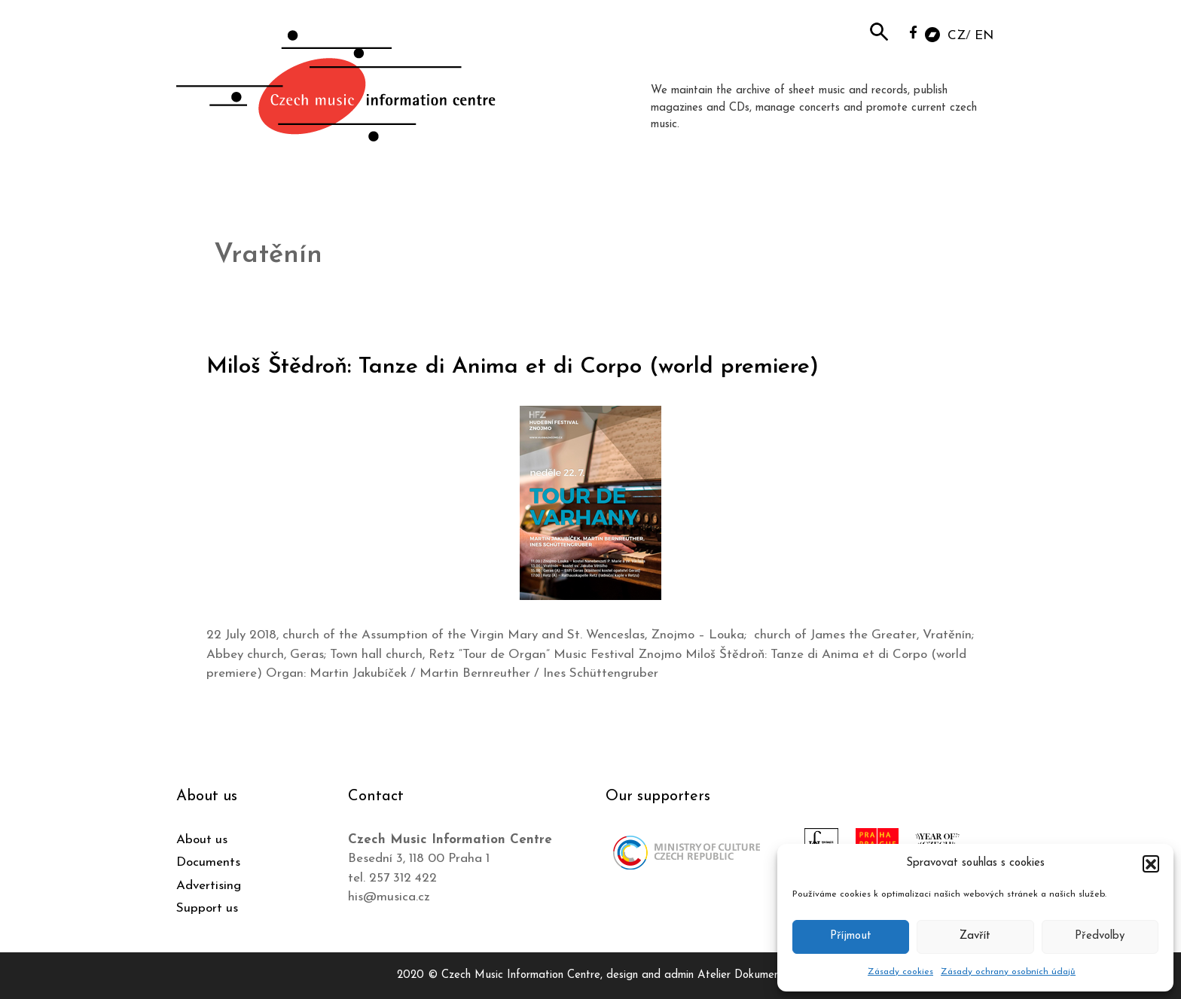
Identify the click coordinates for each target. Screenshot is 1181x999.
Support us (207, 908)
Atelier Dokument (740, 975)
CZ (957, 35)
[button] (1150, 863)
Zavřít (975, 936)
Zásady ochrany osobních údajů (1008, 971)
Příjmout (850, 936)
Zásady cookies (900, 971)
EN (984, 35)
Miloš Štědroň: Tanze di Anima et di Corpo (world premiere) (512, 367)
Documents (208, 862)
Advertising (208, 885)
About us (201, 839)
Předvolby (1100, 936)
